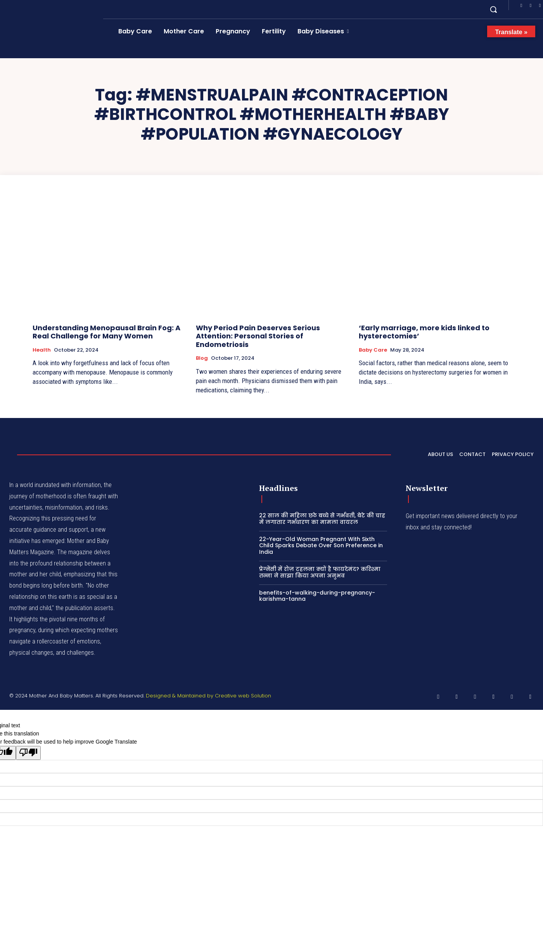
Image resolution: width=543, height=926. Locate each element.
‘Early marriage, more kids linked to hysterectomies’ (424, 332)
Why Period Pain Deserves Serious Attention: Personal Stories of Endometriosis (258, 336)
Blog (202, 358)
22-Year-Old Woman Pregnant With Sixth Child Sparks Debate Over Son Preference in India (321, 545)
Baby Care (373, 350)
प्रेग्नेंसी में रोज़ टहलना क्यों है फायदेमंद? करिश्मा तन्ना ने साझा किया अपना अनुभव (319, 572)
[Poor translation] (28, 753)
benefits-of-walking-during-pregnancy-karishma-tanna (317, 596)
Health (42, 350)
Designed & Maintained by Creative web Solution (208, 695)
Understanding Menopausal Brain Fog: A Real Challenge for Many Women (106, 332)
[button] (493, 9)
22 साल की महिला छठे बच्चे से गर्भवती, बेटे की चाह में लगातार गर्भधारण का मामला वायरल (322, 519)
